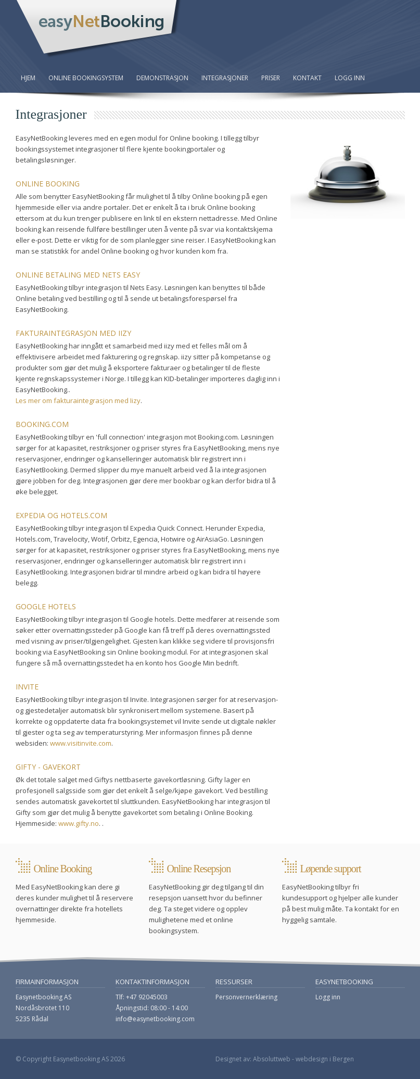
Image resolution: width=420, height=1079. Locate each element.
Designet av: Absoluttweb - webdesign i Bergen (284, 1059)
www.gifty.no (78, 823)
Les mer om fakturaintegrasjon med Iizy (78, 400)
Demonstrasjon (162, 77)
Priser (270, 77)
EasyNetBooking (99, 29)
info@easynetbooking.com (155, 1018)
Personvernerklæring (246, 997)
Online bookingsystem (85, 77)
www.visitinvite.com (80, 743)
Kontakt (307, 77)
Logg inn (350, 77)
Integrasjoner (224, 77)
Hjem (28, 77)
